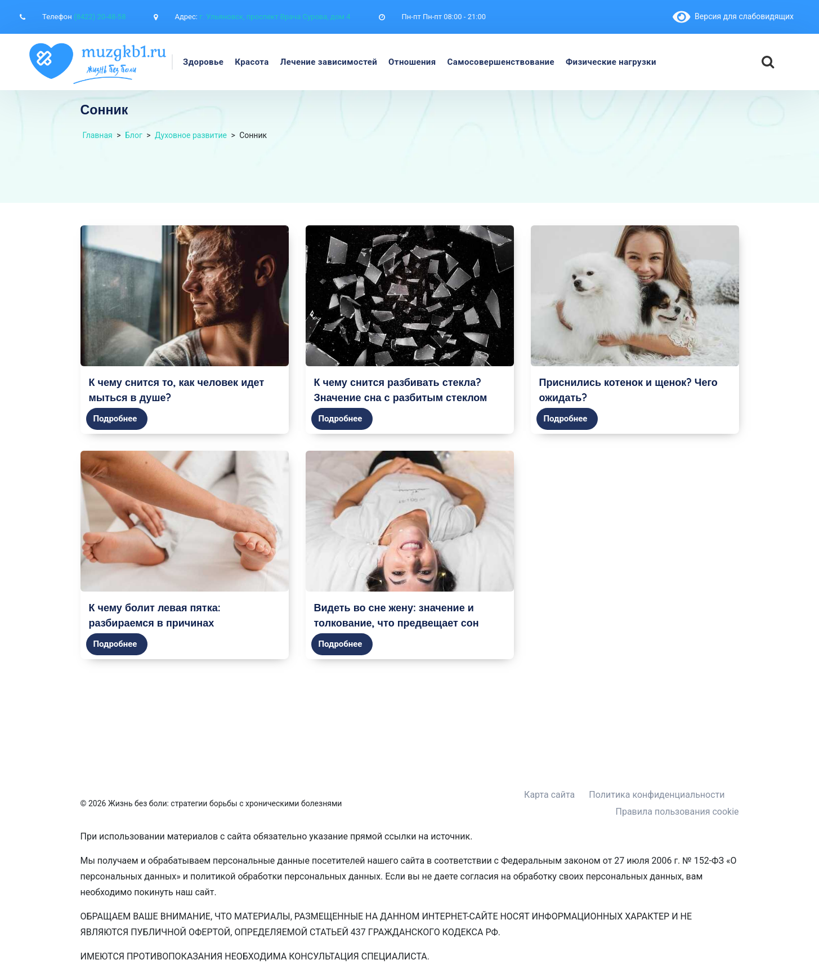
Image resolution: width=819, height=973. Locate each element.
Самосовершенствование (500, 62)
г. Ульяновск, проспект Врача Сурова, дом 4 (274, 16)
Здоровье (203, 62)
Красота (252, 62)
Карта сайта (549, 794)
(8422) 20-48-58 (100, 16)
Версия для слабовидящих (733, 16)
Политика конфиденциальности (656, 794)
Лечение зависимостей (328, 62)
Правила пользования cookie (677, 811)
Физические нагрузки (611, 62)
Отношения (412, 62)
